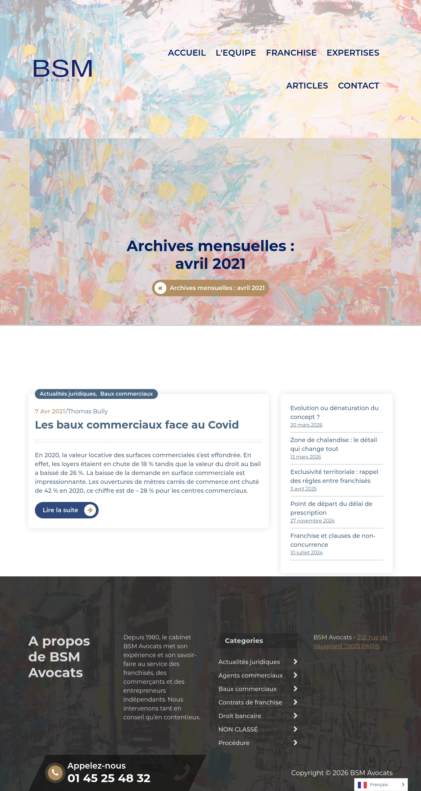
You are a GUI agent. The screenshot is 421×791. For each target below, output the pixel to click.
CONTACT (359, 86)
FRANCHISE (291, 53)
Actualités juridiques (68, 467)
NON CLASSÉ (238, 777)
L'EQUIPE (236, 53)
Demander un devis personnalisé (330, 16)
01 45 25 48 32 (86, 30)
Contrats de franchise (250, 750)
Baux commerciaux (126, 467)
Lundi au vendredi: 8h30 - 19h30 (110, 12)
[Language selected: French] (381, 784)
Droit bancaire (239, 763)
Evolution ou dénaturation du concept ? (334, 486)
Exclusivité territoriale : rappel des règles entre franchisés (334, 550)
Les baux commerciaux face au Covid (137, 498)
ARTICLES (307, 86)
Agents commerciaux (250, 723)
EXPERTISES (353, 53)
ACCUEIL (187, 53)
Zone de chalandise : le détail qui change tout (333, 518)
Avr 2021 (50, 484)
